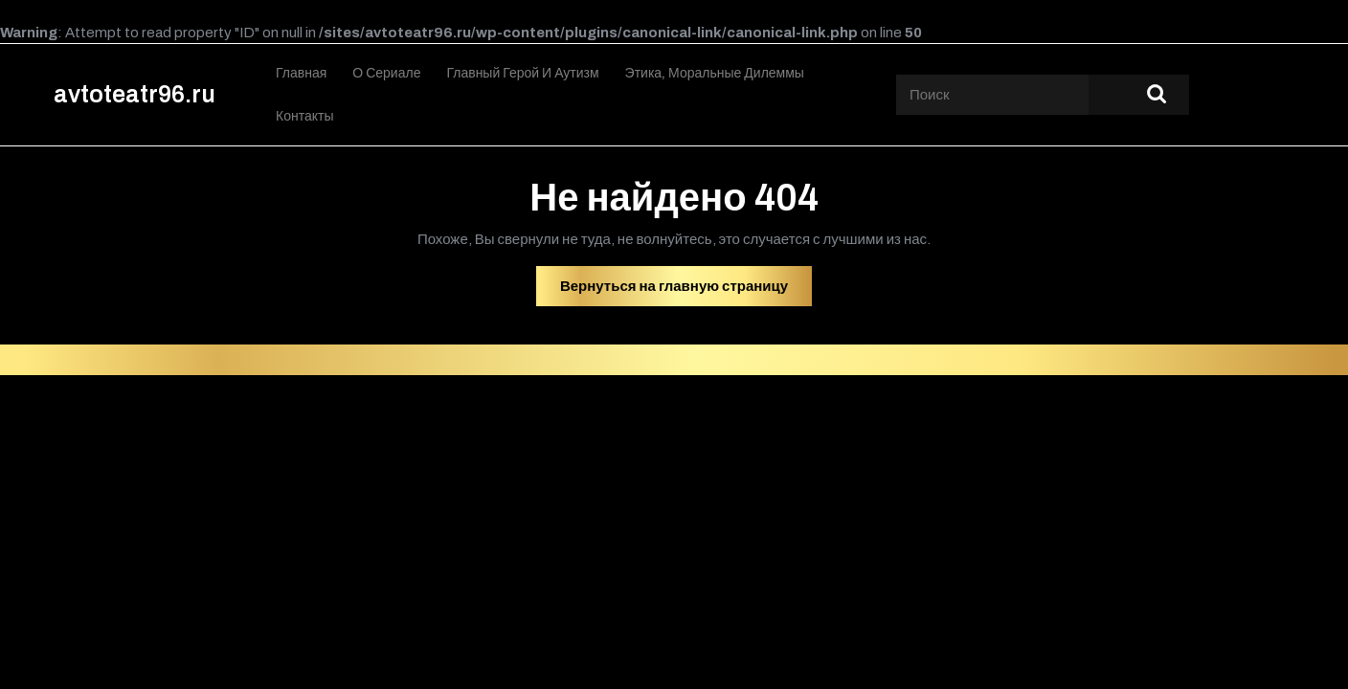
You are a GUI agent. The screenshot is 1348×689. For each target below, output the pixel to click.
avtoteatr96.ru (134, 94)
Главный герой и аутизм (522, 73)
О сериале (386, 73)
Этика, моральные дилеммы (714, 73)
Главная (301, 73)
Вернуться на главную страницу (686, 291)
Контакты (304, 116)
